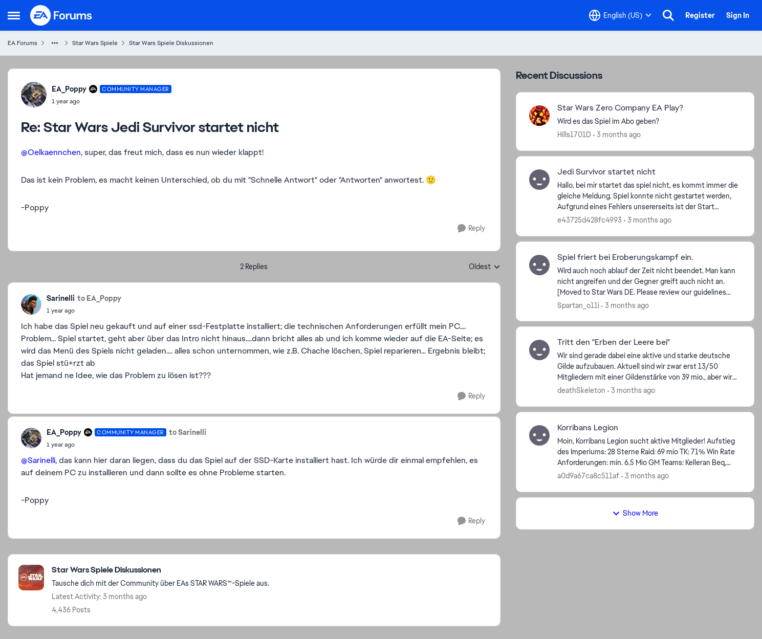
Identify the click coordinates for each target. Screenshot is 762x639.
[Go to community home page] (61, 15)
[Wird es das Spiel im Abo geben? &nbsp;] (649, 121)
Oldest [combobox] (484, 267)
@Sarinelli (38, 460)
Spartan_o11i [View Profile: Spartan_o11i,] (578, 305)
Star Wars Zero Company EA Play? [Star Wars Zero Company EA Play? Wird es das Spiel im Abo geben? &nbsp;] (620, 108)
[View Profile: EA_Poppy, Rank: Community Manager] (34, 94)
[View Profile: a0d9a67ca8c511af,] (539, 435)
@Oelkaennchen (51, 152)
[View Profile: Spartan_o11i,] (539, 265)
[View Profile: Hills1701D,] (539, 115)
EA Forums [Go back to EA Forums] (22, 43)
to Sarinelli (187, 432)
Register (700, 15)
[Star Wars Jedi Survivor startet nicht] (111, 101)
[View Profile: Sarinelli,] (31, 304)
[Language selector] (620, 15)
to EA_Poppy (99, 298)
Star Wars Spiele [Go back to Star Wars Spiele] (95, 43)
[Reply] (471, 228)
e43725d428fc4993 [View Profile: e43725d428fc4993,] (589, 220)
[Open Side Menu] (14, 15)
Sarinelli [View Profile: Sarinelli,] (61, 298)
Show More (635, 513)
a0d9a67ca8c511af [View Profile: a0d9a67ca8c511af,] (588, 475)
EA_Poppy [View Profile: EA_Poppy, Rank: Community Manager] (69, 89)
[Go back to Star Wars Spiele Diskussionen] (160, 570)
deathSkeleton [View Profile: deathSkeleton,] (581, 390)
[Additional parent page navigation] (55, 43)
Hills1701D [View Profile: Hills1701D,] (574, 134)
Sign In (737, 15)
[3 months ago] (617, 134)
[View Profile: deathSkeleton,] (539, 350)
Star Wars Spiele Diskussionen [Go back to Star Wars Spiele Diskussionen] (171, 43)
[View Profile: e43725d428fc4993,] (539, 179)
